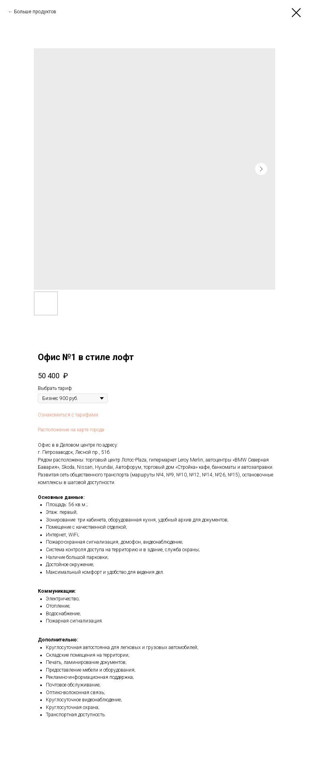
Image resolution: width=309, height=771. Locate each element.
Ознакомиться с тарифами (68, 415)
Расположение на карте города (71, 430)
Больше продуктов (35, 11)
